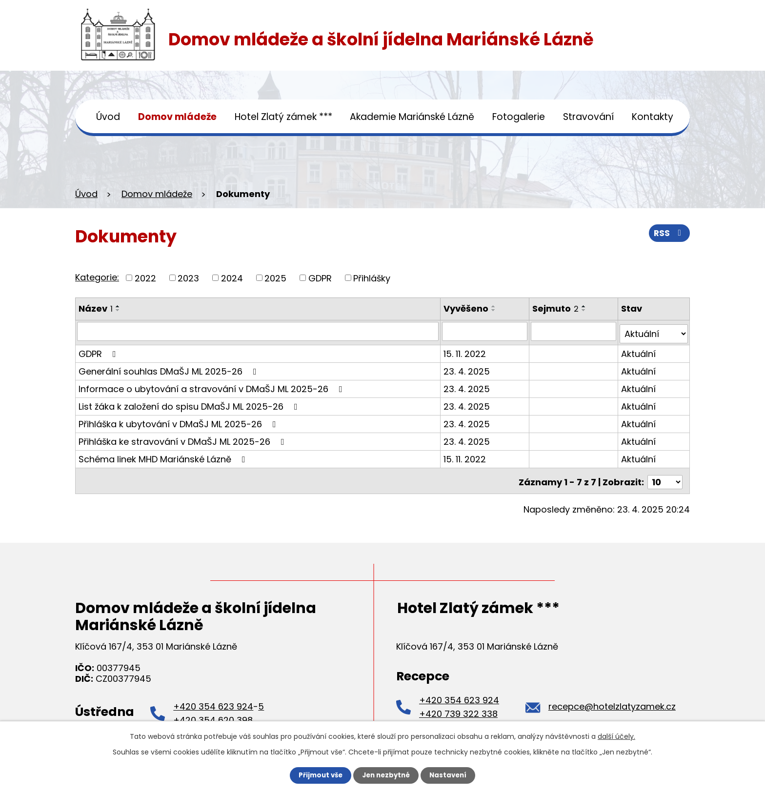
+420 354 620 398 (213, 715)
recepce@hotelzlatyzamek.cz (612, 701)
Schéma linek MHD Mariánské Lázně (164, 456)
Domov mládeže (177, 116)
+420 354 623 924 (213, 701)
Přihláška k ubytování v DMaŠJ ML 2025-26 (179, 421)
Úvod (108, 116)
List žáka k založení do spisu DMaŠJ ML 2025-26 (190, 403)
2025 (275, 278)
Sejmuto (556, 308)
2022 (145, 278)
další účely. (616, 736)
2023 (188, 278)
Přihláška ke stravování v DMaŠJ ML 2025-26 (183, 439)
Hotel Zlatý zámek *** (283, 116)
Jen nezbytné (386, 775)
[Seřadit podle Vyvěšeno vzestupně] (494, 306)
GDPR (320, 278)
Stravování (588, 116)
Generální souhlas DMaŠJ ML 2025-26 (170, 368)
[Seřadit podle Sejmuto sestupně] (585, 310)
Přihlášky (371, 278)
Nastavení (450, 775)
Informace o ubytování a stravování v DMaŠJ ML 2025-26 (212, 386)
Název (96, 308)
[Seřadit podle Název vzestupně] (118, 306)
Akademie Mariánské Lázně (412, 116)
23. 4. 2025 (467, 368)
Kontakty (652, 116)
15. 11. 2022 (465, 351)
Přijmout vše (318, 775)
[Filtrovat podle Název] (258, 331)
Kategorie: (97, 277)
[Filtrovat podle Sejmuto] (574, 331)
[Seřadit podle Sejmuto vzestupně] (585, 306)
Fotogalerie (518, 116)
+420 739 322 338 (458, 708)
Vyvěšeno (466, 308)
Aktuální (639, 351)
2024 (232, 278)
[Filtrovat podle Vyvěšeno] (485, 331)
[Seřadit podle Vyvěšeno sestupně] (494, 310)
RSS (669, 235)
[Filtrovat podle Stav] (654, 331)
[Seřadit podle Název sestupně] (118, 310)
